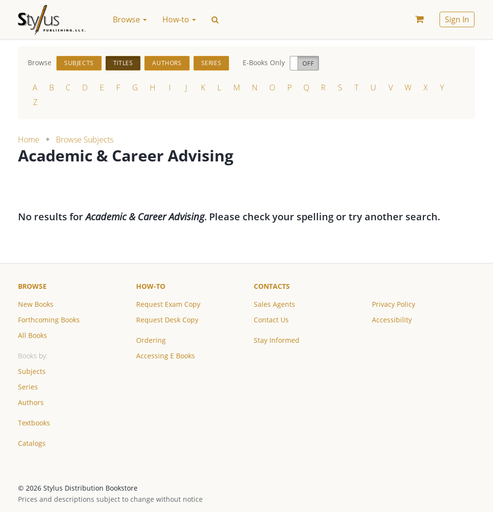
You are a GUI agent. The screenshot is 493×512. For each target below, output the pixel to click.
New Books (35, 304)
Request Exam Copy (168, 304)
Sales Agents (274, 304)
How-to (150, 286)
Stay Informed (276, 340)
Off (308, 63)
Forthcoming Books (49, 319)
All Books (32, 335)
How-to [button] (179, 19)
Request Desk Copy (167, 319)
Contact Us (271, 319)
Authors (166, 63)
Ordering (151, 340)
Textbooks (34, 422)
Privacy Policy (393, 304)
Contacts (272, 286)
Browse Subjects (84, 139)
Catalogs (32, 443)
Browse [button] (130, 19)
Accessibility (392, 319)
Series (211, 63)
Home (28, 139)
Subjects (79, 63)
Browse (32, 286)
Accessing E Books (165, 355)
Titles (123, 63)
